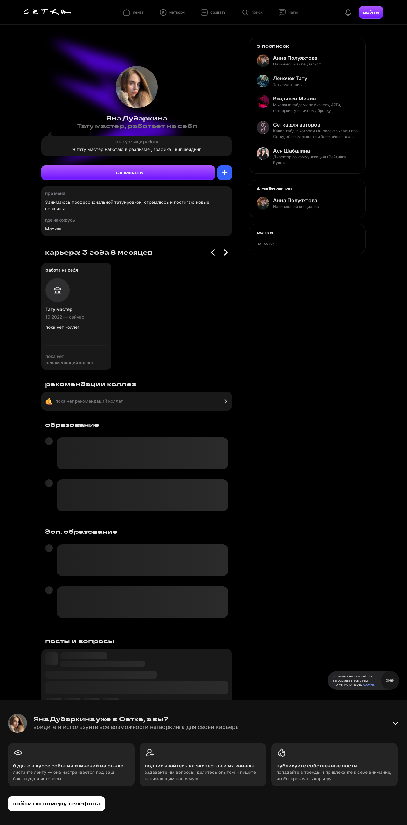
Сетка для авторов (296, 124)
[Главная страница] (48, 12)
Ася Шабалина (291, 151)
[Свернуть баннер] (395, 723)
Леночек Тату (290, 78)
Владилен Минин (294, 98)
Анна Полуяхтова (295, 58)
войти (371, 12)
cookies (369, 684)
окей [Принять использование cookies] (390, 680)
